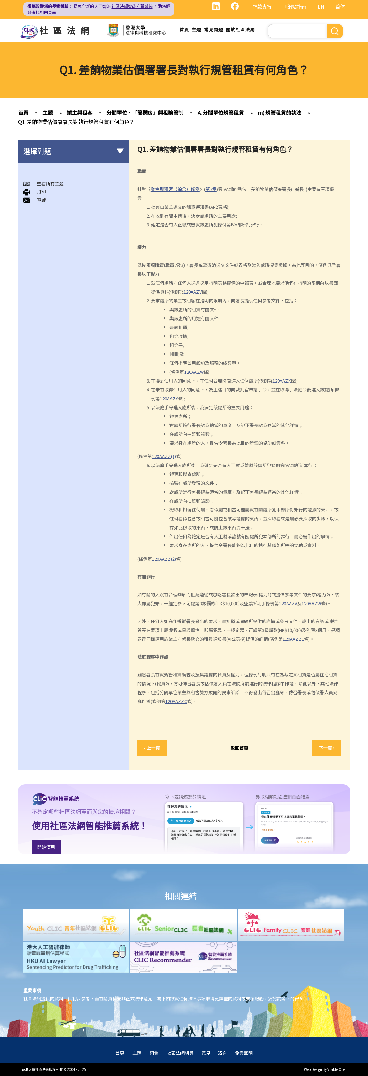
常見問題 (213, 29)
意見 (206, 1053)
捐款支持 (262, 6)
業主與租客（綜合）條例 (175, 189)
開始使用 (46, 847)
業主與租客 (79, 112)
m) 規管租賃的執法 (279, 112)
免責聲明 (244, 1053)
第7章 (211, 189)
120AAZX (281, 380)
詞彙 (154, 1053)
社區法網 (66, 30)
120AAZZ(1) (164, 456)
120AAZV (192, 291)
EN (321, 6)
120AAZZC (176, 701)
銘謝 (222, 1053)
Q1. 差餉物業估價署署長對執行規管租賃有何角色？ (76, 121)
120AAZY (169, 398)
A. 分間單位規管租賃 (221, 112)
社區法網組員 (180, 1053)
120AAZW (194, 371)
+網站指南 (295, 6)
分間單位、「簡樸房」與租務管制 (144, 112)
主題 (196, 29)
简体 (340, 6)
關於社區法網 (240, 29)
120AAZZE (293, 639)
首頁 (184, 29)
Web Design (313, 1069)
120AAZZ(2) (164, 559)
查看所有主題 (50, 183)
